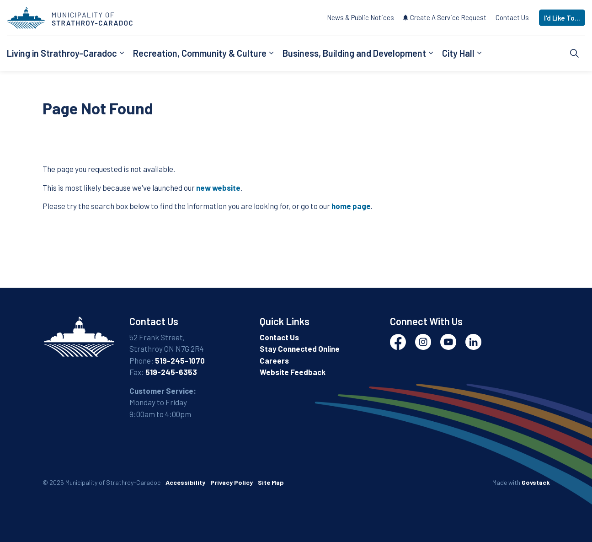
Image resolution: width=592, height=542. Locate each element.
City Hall (458, 53)
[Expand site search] (574, 53)
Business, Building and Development (354, 53)
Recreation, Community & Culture (200, 53)
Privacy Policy (231, 482)
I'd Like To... (562, 18)
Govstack (536, 482)
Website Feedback (292, 371)
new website (218, 187)
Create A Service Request (444, 17)
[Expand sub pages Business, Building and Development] (430, 53)
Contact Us (512, 17)
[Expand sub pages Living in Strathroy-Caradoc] (121, 53)
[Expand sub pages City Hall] (479, 53)
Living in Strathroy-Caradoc (62, 53)
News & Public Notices (360, 17)
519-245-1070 (180, 360)
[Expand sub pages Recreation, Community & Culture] (271, 53)
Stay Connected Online (300, 348)
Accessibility (185, 482)
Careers (274, 360)
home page (351, 205)
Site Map (271, 482)
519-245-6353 (171, 371)
